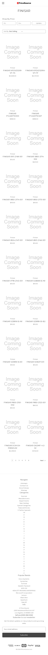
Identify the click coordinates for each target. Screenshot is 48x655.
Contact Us (24, 486)
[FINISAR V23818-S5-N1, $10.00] (13, 303)
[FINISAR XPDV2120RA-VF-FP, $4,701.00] (35, 52)
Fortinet (24, 584)
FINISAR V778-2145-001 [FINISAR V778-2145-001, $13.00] (12, 281)
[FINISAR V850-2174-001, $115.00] (13, 181)
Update (39, 23)
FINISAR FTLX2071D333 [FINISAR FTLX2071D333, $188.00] (12, 114)
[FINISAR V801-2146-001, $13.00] (35, 222)
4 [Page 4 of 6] (22, 460)
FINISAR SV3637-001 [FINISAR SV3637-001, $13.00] (35, 362)
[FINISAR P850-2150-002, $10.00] (13, 384)
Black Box (24, 598)
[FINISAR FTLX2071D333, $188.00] (13, 95)
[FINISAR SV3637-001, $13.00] (35, 343)
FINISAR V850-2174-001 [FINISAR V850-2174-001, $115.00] (12, 200)
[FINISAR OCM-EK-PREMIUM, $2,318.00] (13, 427)
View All (24, 602)
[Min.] (9, 23)
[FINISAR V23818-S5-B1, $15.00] (13, 343)
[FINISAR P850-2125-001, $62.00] (35, 384)
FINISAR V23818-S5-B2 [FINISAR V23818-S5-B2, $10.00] (35, 321)
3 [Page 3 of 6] (19, 460)
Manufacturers (24, 498)
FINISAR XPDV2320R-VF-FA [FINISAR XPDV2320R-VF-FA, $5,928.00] (12, 71)
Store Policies (24, 488)
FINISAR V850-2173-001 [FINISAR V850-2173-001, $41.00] (35, 200)
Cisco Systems (24, 579)
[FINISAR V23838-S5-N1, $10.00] (35, 262)
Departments (24, 501)
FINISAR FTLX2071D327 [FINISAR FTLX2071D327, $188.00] (35, 114)
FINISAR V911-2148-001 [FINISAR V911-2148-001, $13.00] (12, 157)
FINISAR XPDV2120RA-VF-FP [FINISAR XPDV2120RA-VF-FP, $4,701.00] (35, 71)
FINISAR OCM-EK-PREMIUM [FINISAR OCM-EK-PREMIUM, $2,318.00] (13, 446)
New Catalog (24, 503)
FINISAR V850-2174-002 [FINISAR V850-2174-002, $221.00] (35, 158)
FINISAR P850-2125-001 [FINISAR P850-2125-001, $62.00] (35, 402)
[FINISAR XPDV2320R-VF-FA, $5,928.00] (13, 52)
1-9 (24, 512)
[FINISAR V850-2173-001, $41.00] (35, 181)
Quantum (24, 600)
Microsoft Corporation (24, 593)
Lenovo (24, 595)
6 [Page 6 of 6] (28, 460)
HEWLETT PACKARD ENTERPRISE (24, 591)
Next (43, 460)
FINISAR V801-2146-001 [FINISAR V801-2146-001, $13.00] (35, 240)
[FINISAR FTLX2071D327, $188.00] (35, 95)
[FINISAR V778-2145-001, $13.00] (13, 262)
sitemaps (24, 483)
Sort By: (6, 31)
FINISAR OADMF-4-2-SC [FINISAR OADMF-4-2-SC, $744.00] (35, 446)
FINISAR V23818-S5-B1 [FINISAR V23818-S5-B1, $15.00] (12, 362)
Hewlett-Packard (24, 586)
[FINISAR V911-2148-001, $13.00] (13, 138)
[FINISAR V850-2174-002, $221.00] (35, 138)
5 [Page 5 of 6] (25, 460)
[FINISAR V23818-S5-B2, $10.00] (35, 303)
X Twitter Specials (24, 510)
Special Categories (24, 505)
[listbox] (16, 31)
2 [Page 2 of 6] (15, 460)
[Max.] (24, 23)
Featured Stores (24, 508)
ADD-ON (24, 588)
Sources (24, 496)
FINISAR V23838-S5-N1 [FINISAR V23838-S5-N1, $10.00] (35, 281)
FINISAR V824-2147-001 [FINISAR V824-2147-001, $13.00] (12, 240)
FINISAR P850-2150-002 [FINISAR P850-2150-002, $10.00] (12, 403)
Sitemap (24, 490)
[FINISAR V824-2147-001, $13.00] (13, 222)
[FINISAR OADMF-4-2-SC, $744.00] (35, 427)
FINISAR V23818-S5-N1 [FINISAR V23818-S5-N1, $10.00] (12, 321)
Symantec (24, 581)
